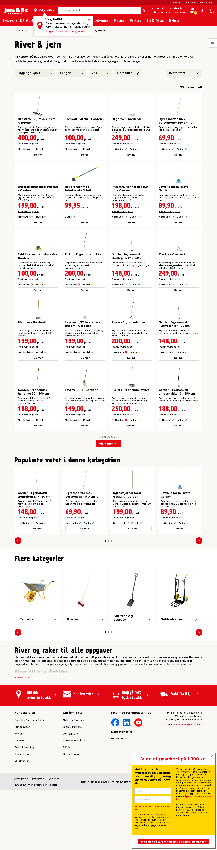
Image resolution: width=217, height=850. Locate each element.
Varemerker (22, 760)
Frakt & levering (24, 747)
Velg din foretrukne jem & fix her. (65, 31)
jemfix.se (54, 779)
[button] (105, 541)
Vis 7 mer (106, 443)
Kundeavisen (23, 726)
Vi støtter (180, 12)
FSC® (66, 747)
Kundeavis (175, 8)
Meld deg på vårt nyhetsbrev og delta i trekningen (173, 841)
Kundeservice (207, 2)
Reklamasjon (23, 754)
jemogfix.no (21, 779)
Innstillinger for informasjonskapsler (36, 785)
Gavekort (175, 2)
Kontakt (19, 733)
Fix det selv (158, 8)
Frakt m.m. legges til (28, 144)
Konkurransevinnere (75, 740)
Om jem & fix (70, 733)
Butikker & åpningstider (29, 720)
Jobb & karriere (160, 12)
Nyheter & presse (74, 720)
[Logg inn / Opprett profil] (192, 10)
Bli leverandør (71, 754)
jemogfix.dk (38, 779)
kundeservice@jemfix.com (188, 724)
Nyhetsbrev (190, 2)
